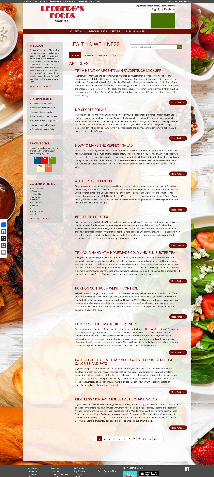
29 (155, 438)
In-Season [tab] (88, 55)
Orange (48, 166)
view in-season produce (40, 86)
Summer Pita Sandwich (42, 103)
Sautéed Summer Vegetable (44, 120)
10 (144, 438)
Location (32, 474)
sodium (35, 199)
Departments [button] (98, 31)
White (41, 166)
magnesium (37, 202)
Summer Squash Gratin (42, 112)
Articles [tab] (75, 55)
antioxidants (37, 211)
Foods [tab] (114, 55)
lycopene (36, 205)
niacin (34, 208)
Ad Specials (77, 31)
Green (52, 158)
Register (169, 9)
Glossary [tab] (102, 55)
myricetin (36, 214)
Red (44, 158)
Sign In (156, 9)
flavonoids (36, 191)
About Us (33, 471)
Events (100, 468)
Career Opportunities (106, 471)
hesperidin (36, 194)
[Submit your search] (179, 46)
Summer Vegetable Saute (43, 125)
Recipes (117, 31)
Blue (37, 158)
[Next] (161, 438)
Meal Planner (135, 31)
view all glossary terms (40, 218)
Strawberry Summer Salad (43, 129)
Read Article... (178, 102)
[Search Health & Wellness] (153, 46)
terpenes (36, 197)
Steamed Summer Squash (43, 107)
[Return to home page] (62, 14)
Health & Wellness (60, 474)
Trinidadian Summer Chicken (44, 116)
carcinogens (37, 188)
